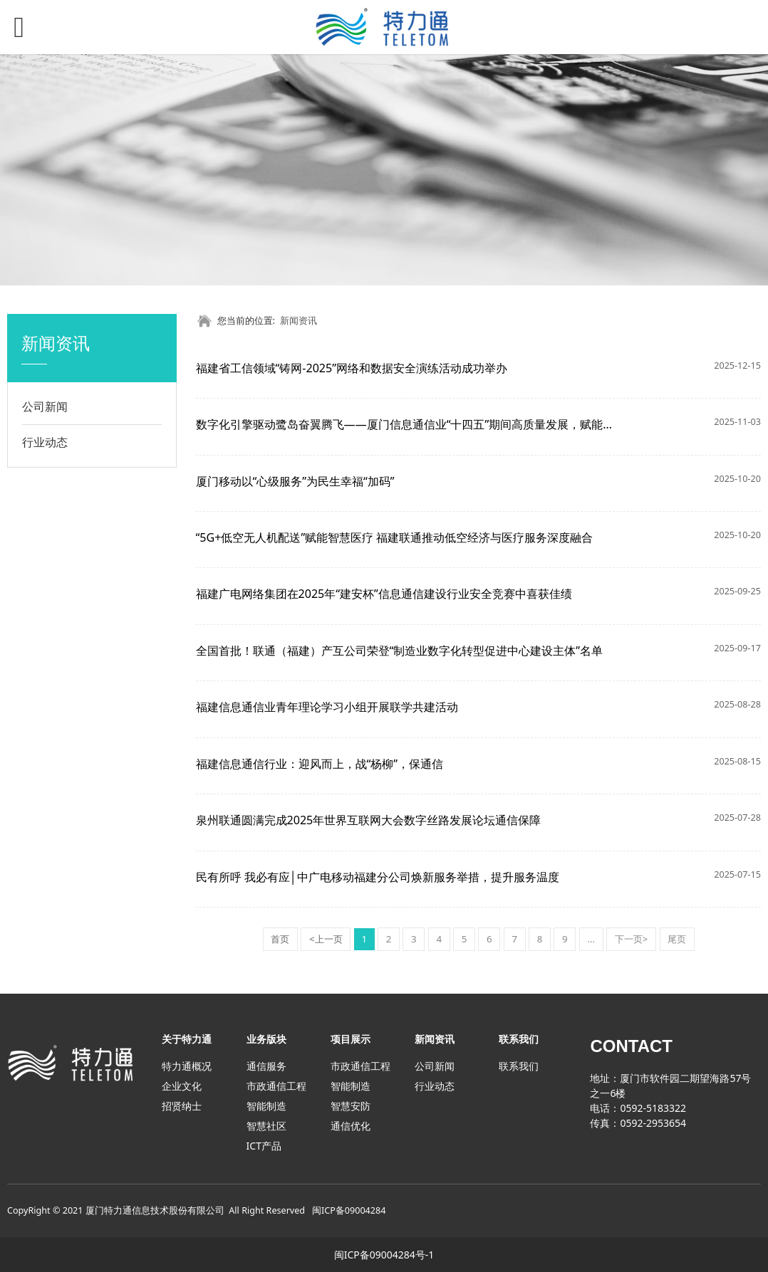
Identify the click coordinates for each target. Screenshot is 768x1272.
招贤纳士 (182, 1106)
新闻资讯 (298, 320)
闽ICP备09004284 (348, 1210)
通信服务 (266, 1066)
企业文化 (182, 1086)
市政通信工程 (276, 1086)
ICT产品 (264, 1145)
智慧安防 (350, 1106)
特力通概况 (187, 1066)
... (591, 938)
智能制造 (266, 1106)
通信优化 (350, 1125)
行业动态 (45, 442)
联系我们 (519, 1066)
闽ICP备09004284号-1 (384, 1254)
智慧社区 (266, 1125)
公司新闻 (45, 406)
